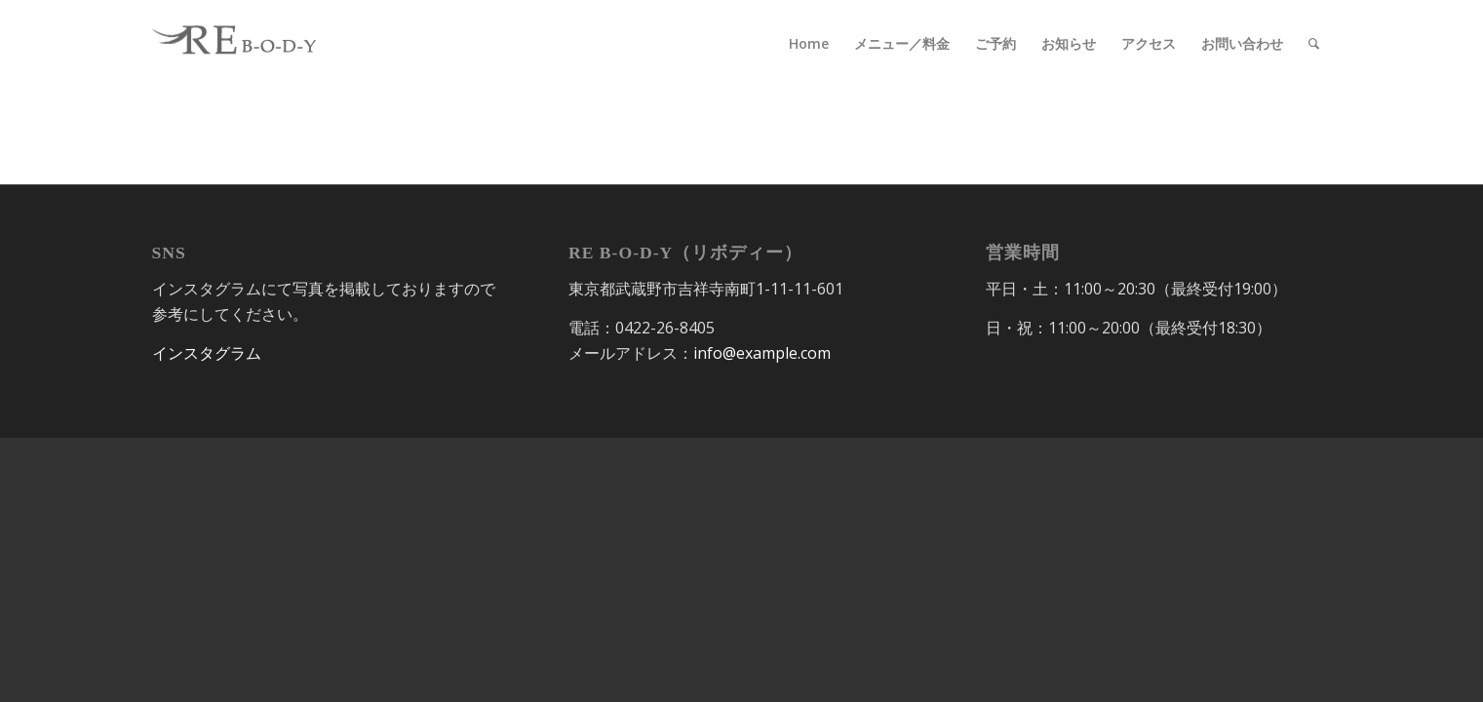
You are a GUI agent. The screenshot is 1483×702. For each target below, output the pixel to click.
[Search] (1314, 44)
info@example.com (762, 353)
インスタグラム (206, 353)
